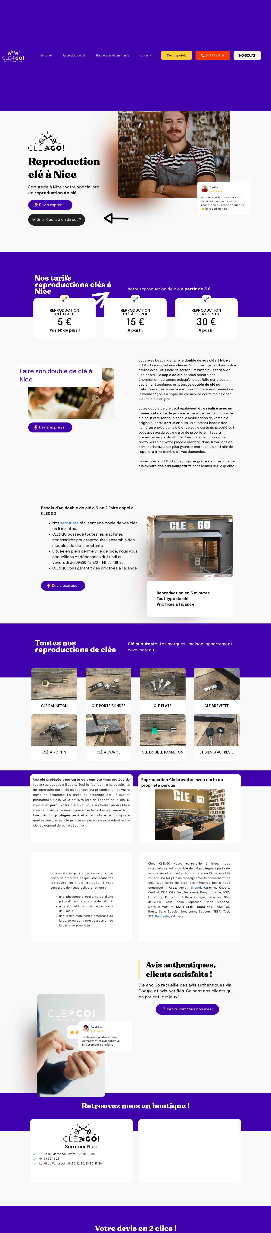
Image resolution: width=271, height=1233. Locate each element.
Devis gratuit (176, 55)
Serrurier (46, 55)
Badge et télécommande (112, 55)
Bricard (196, 887)
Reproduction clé (74, 55)
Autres (146, 55)
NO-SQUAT (247, 55)
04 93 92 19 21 (212, 55)
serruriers (69, 523)
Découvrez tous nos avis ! (187, 1009)
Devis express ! (50, 205)
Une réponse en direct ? (56, 220)
